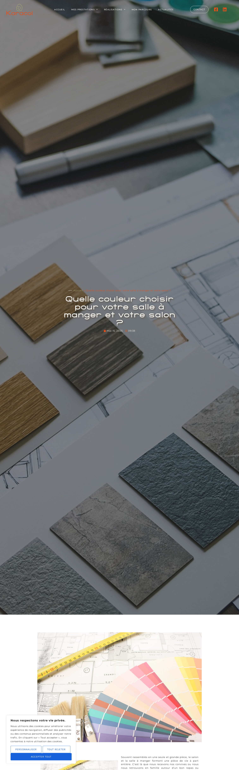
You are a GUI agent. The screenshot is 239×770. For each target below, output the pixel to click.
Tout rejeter (56, 749)
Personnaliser (26, 749)
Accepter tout (41, 756)
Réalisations (114, 9)
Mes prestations (84, 9)
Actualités (165, 9)
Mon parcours (142, 9)
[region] (41, 739)
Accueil (59, 9)
